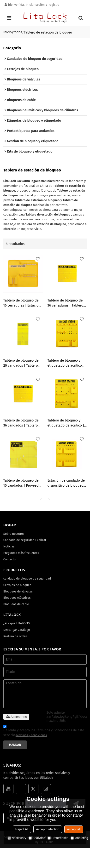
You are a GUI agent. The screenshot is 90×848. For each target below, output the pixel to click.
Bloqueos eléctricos (17, 597)
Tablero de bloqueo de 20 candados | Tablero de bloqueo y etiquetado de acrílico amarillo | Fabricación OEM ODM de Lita (22, 363)
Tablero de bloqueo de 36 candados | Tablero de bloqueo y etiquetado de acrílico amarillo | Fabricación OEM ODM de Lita (22, 423)
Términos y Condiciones (31, 735)
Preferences (58, 838)
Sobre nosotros (13, 533)
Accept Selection (47, 829)
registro (54, 4)
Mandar (15, 744)
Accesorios (16, 717)
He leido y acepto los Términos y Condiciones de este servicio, (43, 731)
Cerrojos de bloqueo (17, 585)
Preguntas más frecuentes (21, 553)
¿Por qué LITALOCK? (16, 623)
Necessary (17, 838)
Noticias (9, 546)
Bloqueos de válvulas (18, 591)
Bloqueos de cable (16, 604)
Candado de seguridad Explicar (24, 540)
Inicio (7, 32)
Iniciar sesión (35, 4)
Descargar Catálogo (16, 630)
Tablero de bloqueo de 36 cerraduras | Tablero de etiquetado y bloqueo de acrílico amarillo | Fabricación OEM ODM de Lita (67, 303)
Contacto (9, 559)
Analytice (37, 838)
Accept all (73, 829)
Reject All (21, 829)
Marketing (79, 838)
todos (17, 32)
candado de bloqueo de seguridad (27, 578)
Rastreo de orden (15, 636)
